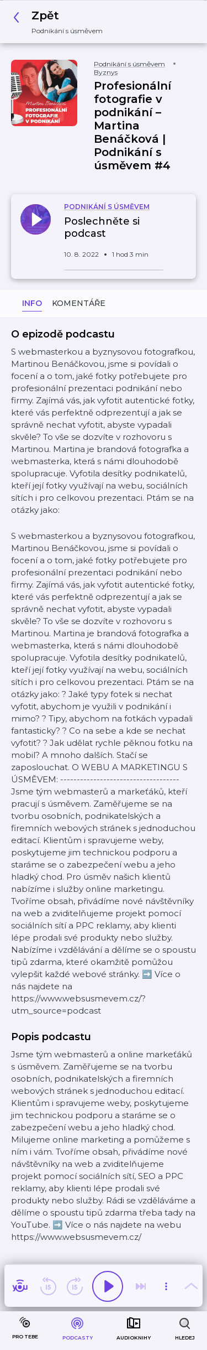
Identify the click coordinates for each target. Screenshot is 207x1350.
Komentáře (78, 303)
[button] (61, 22)
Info (32, 303)
